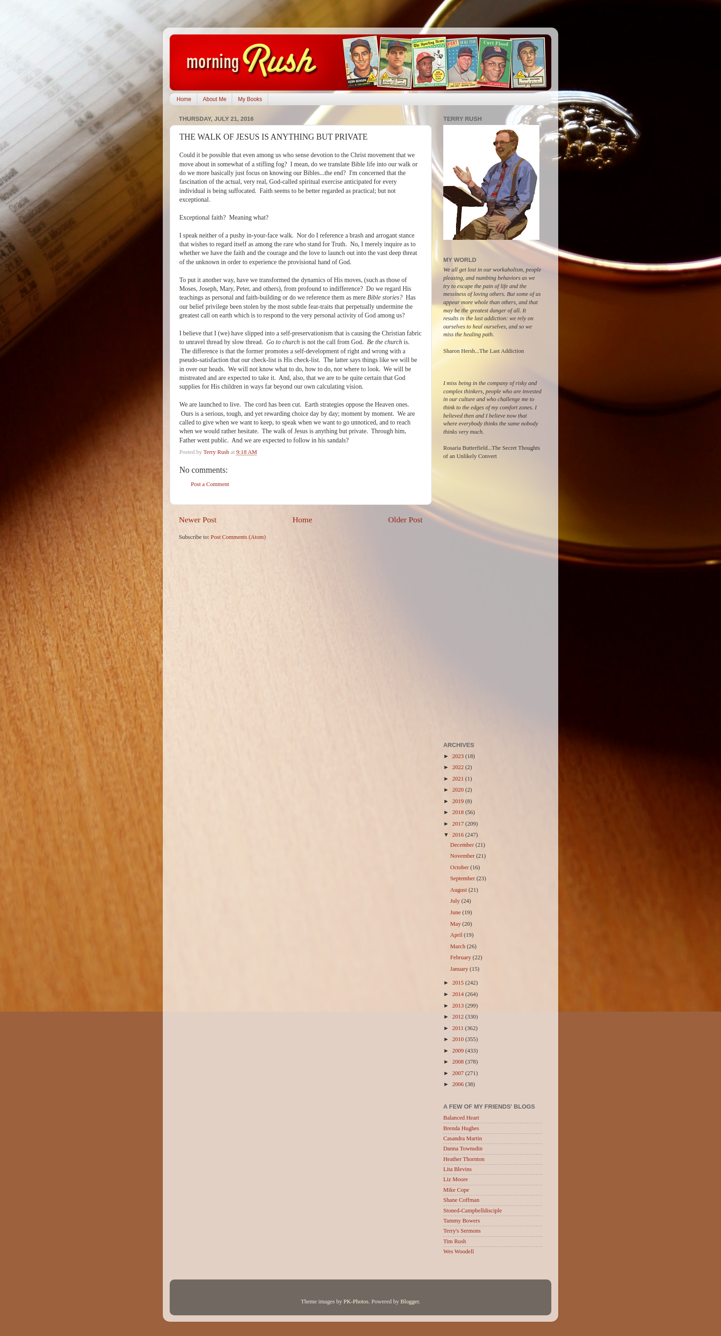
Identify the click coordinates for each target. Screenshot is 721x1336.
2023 (458, 756)
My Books (250, 99)
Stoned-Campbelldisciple (472, 1210)
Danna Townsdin (462, 1148)
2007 (458, 1073)
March (458, 946)
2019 (458, 801)
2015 (458, 982)
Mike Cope (456, 1190)
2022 (458, 767)
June (456, 912)
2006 (458, 1084)
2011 (458, 1028)
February (461, 957)
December (462, 845)
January (459, 969)
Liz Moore (455, 1179)
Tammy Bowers (461, 1220)
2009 (458, 1050)
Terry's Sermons (462, 1231)
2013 (458, 1005)
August (459, 890)
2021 (458, 779)
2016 (458, 835)
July (455, 901)
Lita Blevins (457, 1169)
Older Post (405, 519)
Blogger (410, 1301)
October (460, 867)
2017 (458, 824)
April (457, 935)
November (463, 856)
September (463, 878)
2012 (458, 1016)
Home (184, 99)
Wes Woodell (458, 1251)
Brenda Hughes (461, 1128)
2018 (458, 812)
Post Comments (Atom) (238, 537)
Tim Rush (454, 1241)
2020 (458, 790)
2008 (458, 1062)
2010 (458, 1039)
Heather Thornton (464, 1159)
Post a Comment (210, 484)
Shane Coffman (461, 1200)
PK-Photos (356, 1301)
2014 (458, 994)
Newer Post (198, 519)
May (456, 924)
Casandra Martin (462, 1138)
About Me (214, 99)
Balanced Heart (461, 1118)
